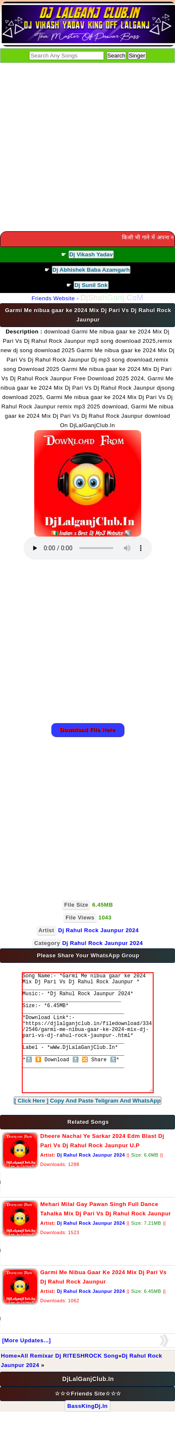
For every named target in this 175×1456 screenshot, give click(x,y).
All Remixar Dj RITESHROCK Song (70, 1381)
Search (116, 55)
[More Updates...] (26, 1366)
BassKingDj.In (87, 1431)
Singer (137, 55)
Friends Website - (87, 298)
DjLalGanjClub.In (88, 1404)
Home (9, 1381)
